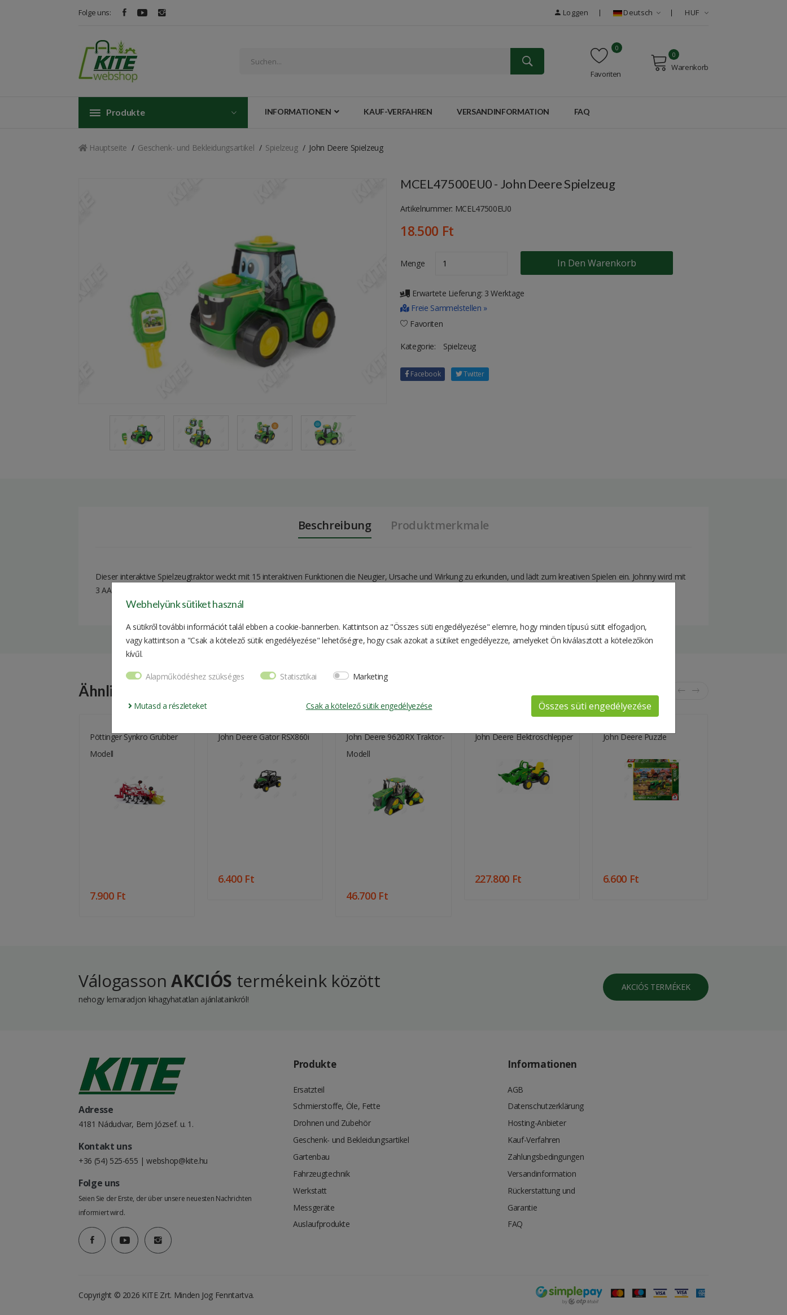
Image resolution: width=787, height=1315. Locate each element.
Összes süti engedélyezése (595, 706)
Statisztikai (298, 676)
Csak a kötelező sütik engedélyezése (369, 705)
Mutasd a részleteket (167, 705)
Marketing (370, 676)
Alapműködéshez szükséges (195, 676)
